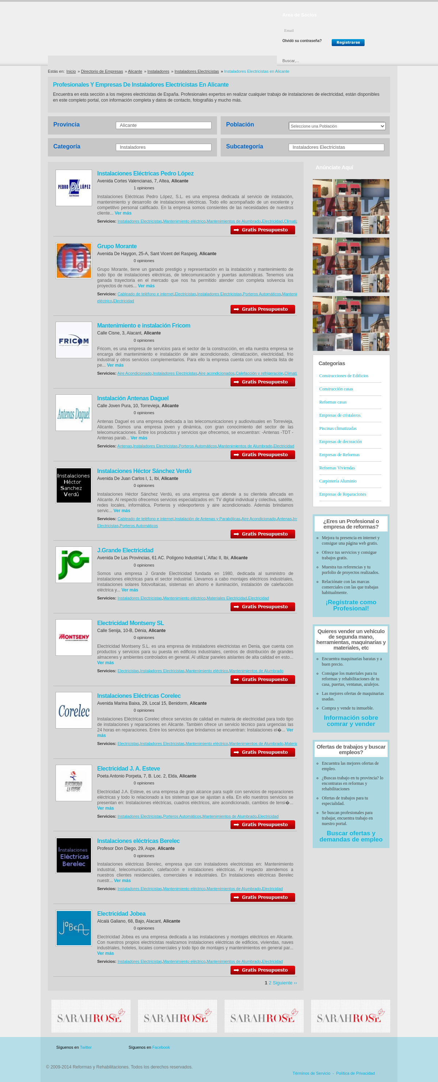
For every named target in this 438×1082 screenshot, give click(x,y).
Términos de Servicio (311, 1073)
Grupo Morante (117, 246)
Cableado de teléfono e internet (146, 294)
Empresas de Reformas (339, 454)
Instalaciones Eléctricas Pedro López (145, 173)
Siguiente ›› (285, 982)
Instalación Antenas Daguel (132, 398)
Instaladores (159, 71)
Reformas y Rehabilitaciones (101, 28)
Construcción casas (336, 388)
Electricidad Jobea (121, 914)
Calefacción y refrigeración (259, 373)
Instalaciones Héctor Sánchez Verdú (144, 471)
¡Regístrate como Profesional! (351, 605)
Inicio (71, 71)
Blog (379, 1047)
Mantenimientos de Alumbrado (234, 221)
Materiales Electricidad (227, 598)
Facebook (161, 1047)
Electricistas (185, 294)
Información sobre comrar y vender (351, 720)
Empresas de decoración (340, 441)
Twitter (86, 1047)
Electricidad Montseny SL (130, 623)
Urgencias (250, 61)
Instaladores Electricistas (197, 71)
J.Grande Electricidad (125, 550)
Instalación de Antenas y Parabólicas (207, 519)
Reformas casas (333, 402)
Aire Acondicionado (134, 373)
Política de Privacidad (355, 1073)
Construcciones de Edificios (344, 375)
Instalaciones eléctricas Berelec (138, 841)
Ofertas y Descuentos (194, 61)
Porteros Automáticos (262, 294)
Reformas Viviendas (337, 467)
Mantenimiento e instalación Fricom (143, 325)
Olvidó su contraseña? (302, 41)
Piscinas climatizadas (338, 428)
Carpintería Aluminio (338, 481)
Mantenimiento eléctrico (184, 221)
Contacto (351, 1047)
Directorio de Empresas (78, 61)
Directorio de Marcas (137, 61)
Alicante (135, 71)
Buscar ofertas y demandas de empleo (351, 836)
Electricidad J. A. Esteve (128, 768)
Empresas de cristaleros (340, 415)
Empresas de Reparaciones (342, 494)
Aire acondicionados (216, 373)
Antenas (124, 446)
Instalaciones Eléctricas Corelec (139, 696)
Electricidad (272, 221)
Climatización (296, 221)
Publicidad (318, 1047)
